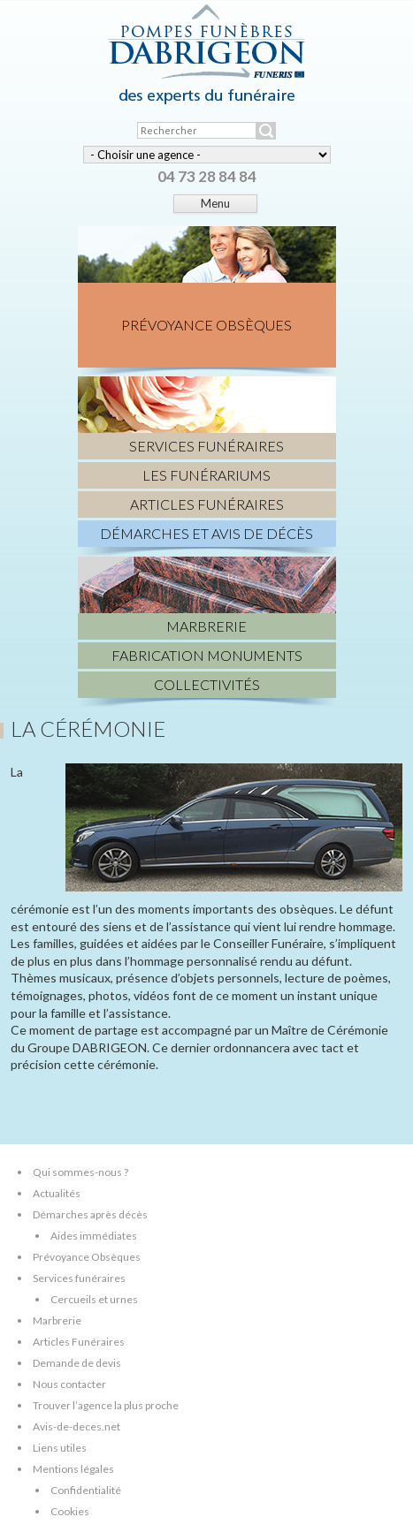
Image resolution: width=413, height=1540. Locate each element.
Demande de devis (77, 1362)
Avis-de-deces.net (76, 1426)
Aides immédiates (93, 1235)
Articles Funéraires (79, 1341)
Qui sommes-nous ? (80, 1172)
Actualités (56, 1193)
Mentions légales (73, 1469)
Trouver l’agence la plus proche (106, 1405)
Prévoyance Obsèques (87, 1256)
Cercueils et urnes (94, 1299)
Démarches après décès (90, 1214)
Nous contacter (69, 1384)
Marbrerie (57, 1320)
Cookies (69, 1511)
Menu (215, 203)
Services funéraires (79, 1278)
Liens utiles (60, 1447)
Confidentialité (85, 1490)
